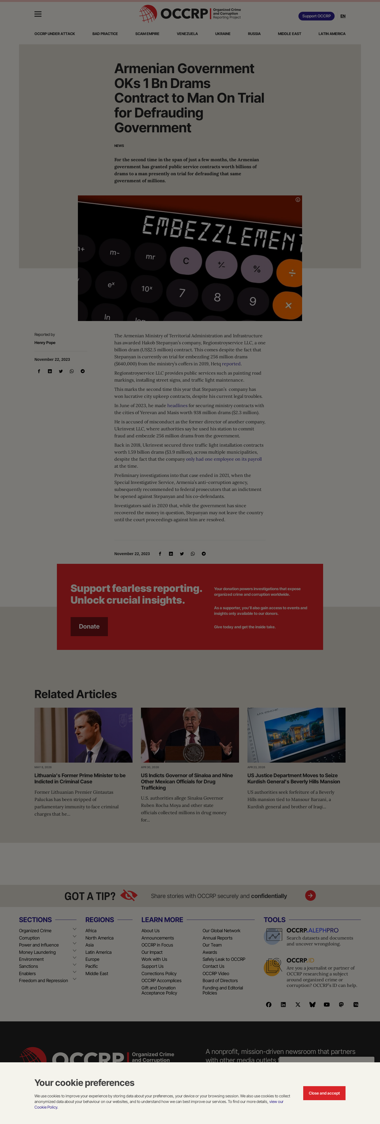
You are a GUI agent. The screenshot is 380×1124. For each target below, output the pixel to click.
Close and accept (324, 1093)
